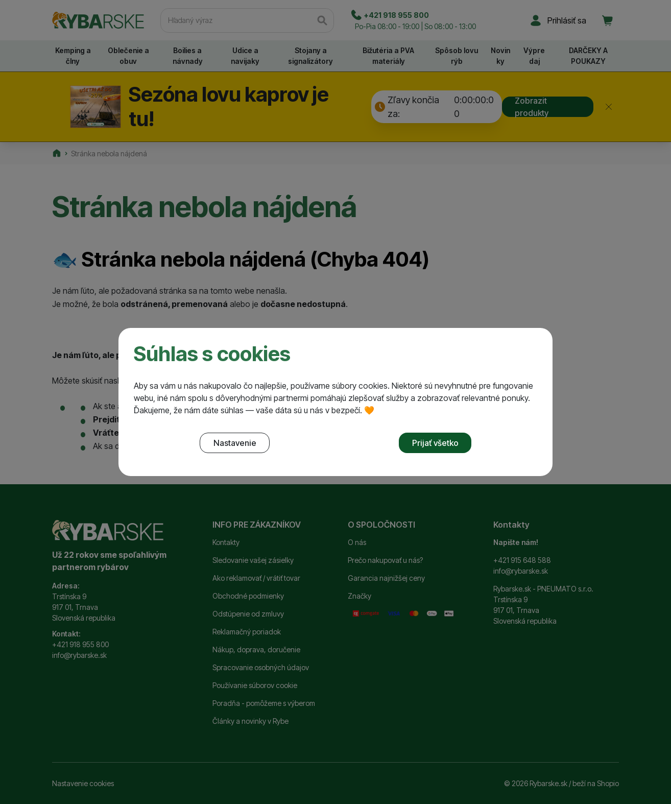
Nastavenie (234, 443)
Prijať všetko (435, 443)
